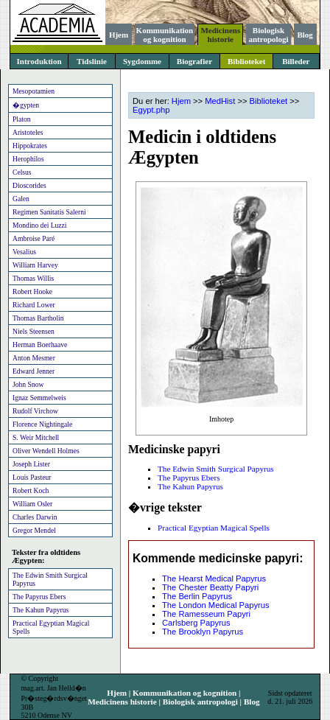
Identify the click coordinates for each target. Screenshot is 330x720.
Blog (304, 34)
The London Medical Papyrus (216, 605)
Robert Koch (31, 490)
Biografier (194, 61)
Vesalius (24, 252)
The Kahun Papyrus (41, 610)
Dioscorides (29, 185)
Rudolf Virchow (35, 411)
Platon (22, 119)
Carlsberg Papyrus (196, 622)
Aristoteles (28, 132)
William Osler (32, 504)
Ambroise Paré (34, 238)
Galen (21, 199)
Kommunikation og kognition (165, 34)
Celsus (22, 172)
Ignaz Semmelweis (39, 398)
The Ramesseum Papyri (206, 613)
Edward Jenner (34, 371)
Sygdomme (142, 61)
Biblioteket (246, 61)
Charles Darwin (35, 517)
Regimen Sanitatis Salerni (49, 212)
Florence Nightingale (42, 424)
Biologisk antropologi (268, 34)
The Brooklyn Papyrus (202, 631)
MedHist (220, 101)
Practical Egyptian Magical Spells (51, 627)
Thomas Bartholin (38, 318)
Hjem (118, 34)
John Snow (28, 384)
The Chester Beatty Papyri (210, 587)
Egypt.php (151, 109)
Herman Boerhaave (40, 344)
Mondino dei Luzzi (40, 225)
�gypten (26, 105)
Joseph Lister (31, 464)
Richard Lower (34, 305)
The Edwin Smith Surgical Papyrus (50, 579)
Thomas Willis (33, 278)
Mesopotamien (34, 91)
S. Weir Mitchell (36, 437)
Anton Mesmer (34, 358)
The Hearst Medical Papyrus (214, 578)
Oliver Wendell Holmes (46, 451)
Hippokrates (30, 145)
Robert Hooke (32, 291)
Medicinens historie (220, 34)
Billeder (295, 61)
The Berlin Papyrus (197, 596)
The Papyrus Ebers (39, 597)
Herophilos (28, 159)
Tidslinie (92, 61)
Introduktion (39, 61)
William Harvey (35, 265)
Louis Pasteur (32, 477)
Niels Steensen (34, 331)
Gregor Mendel (34, 530)
